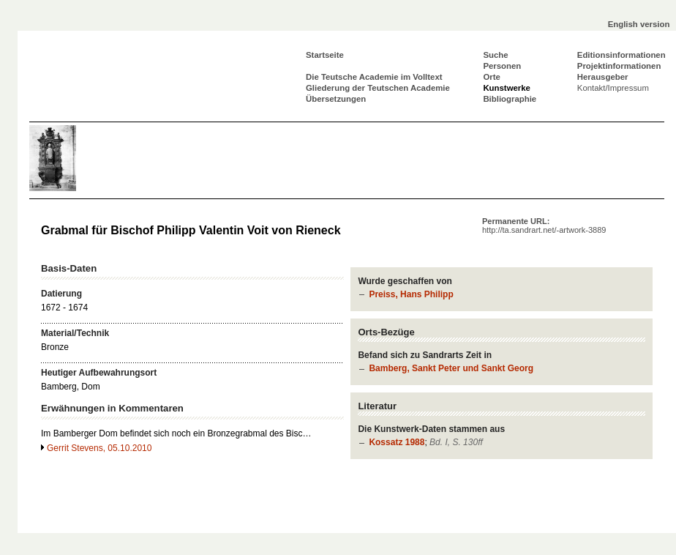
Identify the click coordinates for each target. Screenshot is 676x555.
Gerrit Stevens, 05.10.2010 (99, 448)
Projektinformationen (619, 66)
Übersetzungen (336, 98)
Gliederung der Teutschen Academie (378, 87)
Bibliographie (509, 98)
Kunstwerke (506, 87)
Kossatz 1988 (396, 442)
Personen (502, 66)
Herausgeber (602, 76)
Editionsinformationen (621, 55)
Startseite (325, 55)
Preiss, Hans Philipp (411, 294)
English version (639, 24)
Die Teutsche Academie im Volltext (374, 76)
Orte (491, 76)
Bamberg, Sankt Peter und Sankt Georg (451, 368)
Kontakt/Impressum (613, 87)
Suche (495, 55)
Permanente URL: (544, 225)
